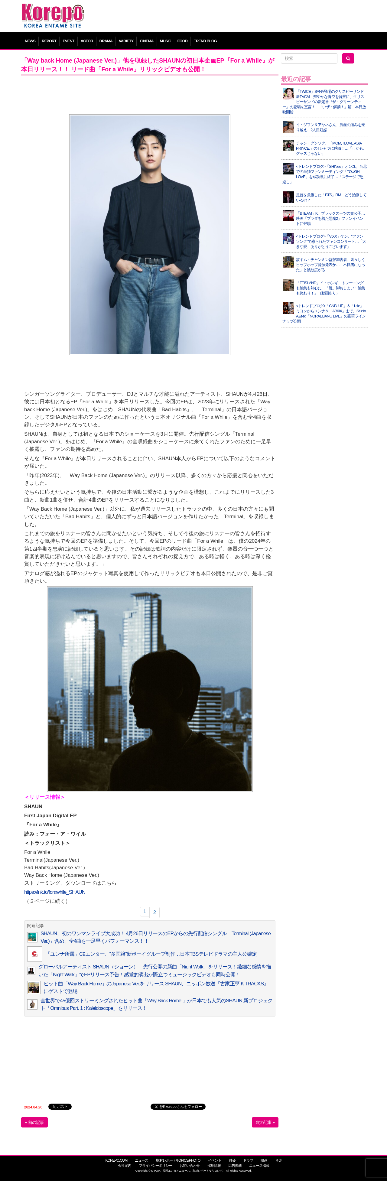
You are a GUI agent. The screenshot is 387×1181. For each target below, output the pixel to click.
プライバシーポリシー (155, 1165)
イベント (214, 1160)
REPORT (49, 41)
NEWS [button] (30, 41)
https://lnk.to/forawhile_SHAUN (54, 892)
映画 (264, 1160)
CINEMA (146, 41)
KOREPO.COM (116, 1160)
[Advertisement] (237, 16)
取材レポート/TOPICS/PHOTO (178, 1160)
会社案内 (124, 1165)
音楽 (278, 1160)
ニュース (141, 1160)
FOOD (182, 41)
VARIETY (126, 41)
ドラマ (248, 1160)
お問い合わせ (190, 1165)
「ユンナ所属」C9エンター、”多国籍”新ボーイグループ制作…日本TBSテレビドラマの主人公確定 (151, 954)
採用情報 (214, 1165)
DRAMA (105, 41)
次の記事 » (265, 1122)
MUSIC (165, 41)
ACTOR (87, 41)
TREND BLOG (205, 41)
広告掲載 (235, 1165)
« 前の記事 (34, 1122)
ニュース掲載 (259, 1165)
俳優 (232, 1160)
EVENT (68, 41)
